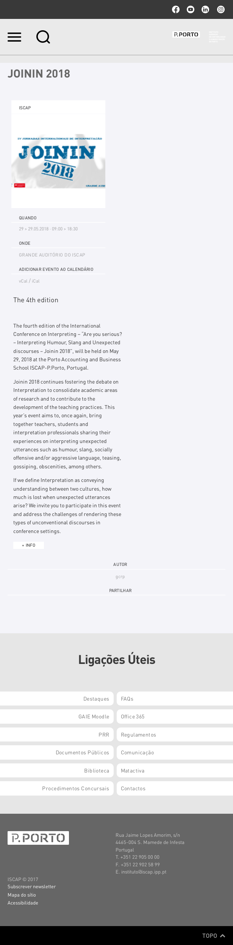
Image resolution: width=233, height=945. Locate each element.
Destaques (96, 698)
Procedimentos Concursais (75, 788)
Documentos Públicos (82, 752)
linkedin (205, 9)
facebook (176, 9)
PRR (104, 734)
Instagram (220, 9)
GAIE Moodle (93, 716)
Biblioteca (96, 770)
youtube (190, 9)
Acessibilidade (23, 902)
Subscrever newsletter (32, 886)
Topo (213, 935)
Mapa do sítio (22, 894)
